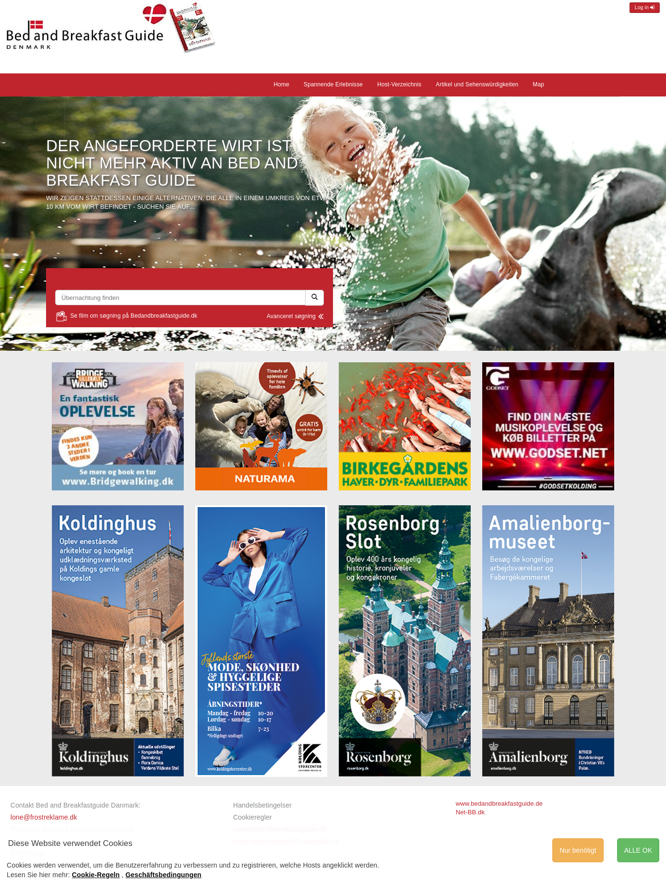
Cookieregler (252, 817)
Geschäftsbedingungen (164, 875)
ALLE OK (638, 850)
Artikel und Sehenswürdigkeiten (477, 84)
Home (281, 84)
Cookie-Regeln (96, 875)
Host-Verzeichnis (399, 84)
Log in (644, 7)
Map (538, 84)
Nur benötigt (577, 850)
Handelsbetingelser (262, 805)
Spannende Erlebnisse (333, 84)
